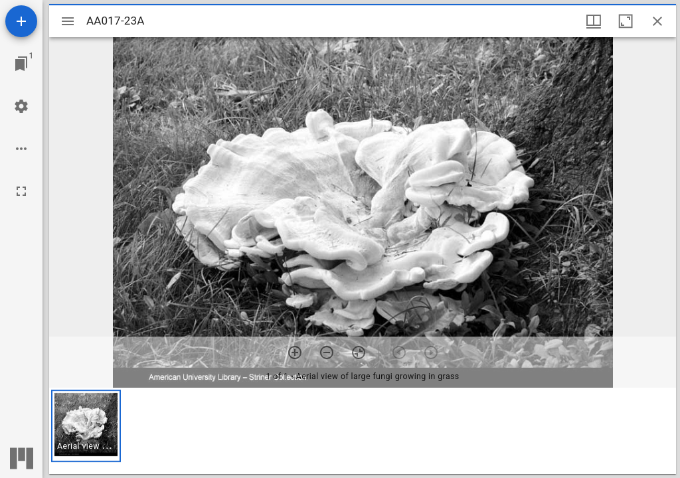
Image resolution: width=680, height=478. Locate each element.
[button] (86, 426)
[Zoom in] (295, 352)
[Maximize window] (625, 21)
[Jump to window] (21, 64)
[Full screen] (21, 191)
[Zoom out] (327, 352)
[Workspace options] (21, 149)
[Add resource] (21, 21)
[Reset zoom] (359, 352)
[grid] (362, 431)
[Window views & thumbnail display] (594, 21)
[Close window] (657, 21)
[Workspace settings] (21, 106)
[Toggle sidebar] (68, 21)
